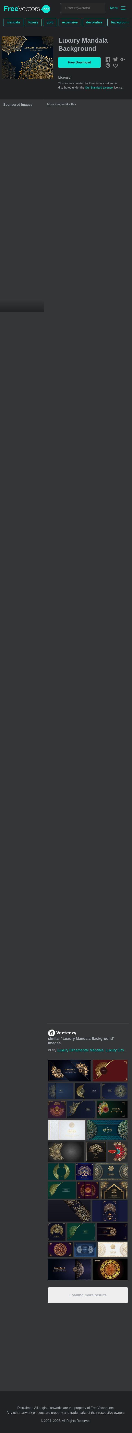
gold (50, 22)
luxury (33, 22)
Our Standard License (99, 87)
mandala (13, 22)
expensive (70, 22)
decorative (94, 22)
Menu (114, 8)
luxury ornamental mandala (80, 1050)
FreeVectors (27, 9)
